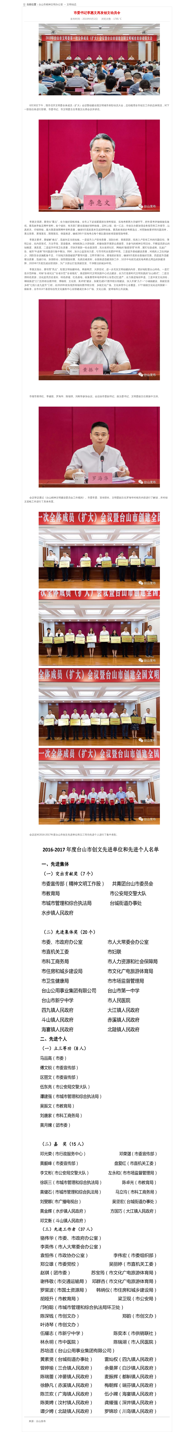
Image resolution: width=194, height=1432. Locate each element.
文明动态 (71, 4)
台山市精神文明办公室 (51, 4)
